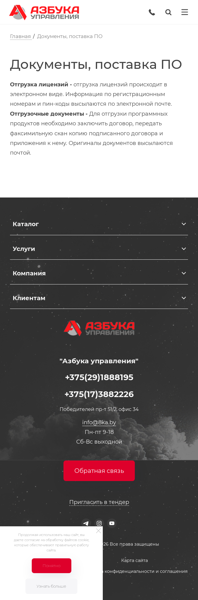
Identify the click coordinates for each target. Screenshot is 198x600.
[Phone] (152, 12)
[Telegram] (86, 523)
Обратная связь (99, 470)
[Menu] (184, 12)
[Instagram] (99, 523)
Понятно (51, 565)
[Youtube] (111, 523)
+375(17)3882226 (99, 394)
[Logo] (44, 12)
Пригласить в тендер (99, 502)
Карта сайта (134, 560)
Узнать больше (51, 586)
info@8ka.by (99, 422)
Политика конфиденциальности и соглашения (134, 571)
